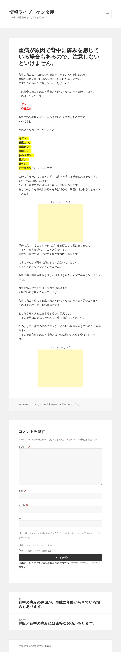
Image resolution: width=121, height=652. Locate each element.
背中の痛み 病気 (70, 404)
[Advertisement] (60, 223)
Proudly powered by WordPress (35, 645)
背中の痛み (51, 404)
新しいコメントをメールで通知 (36, 545)
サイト (22, 518)
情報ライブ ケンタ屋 (31, 12)
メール (23, 504)
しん (39, 404)
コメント (24, 446)
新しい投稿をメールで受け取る (36, 550)
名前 (22, 491)
